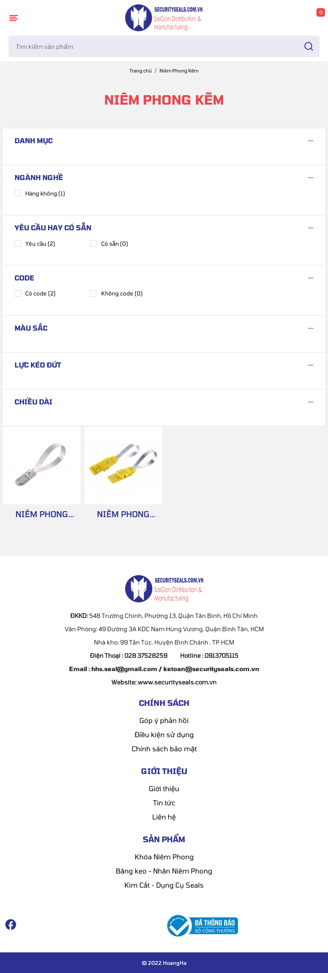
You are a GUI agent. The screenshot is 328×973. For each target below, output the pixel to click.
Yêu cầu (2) (35, 243)
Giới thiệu (164, 788)
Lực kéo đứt (38, 365)
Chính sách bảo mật (164, 748)
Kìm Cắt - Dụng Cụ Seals (164, 885)
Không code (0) (116, 293)
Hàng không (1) (40, 193)
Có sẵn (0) (109, 243)
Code (24, 278)
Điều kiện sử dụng (164, 734)
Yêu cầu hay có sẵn (53, 227)
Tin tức (164, 802)
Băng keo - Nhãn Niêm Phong (164, 871)
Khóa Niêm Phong (164, 857)
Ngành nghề (39, 177)
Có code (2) (35, 293)
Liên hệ (164, 817)
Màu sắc (31, 328)
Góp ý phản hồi (164, 720)
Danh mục (34, 140)
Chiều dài (33, 402)
